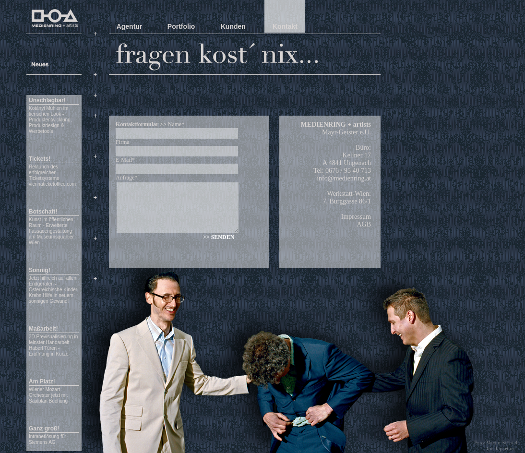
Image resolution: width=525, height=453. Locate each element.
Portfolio (181, 26)
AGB (364, 224)
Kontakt (285, 26)
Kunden (233, 26)
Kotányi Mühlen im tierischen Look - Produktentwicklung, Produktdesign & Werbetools (50, 120)
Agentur (130, 26)
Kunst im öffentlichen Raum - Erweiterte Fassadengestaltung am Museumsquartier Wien (51, 231)
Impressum (356, 216)
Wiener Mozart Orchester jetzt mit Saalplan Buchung (48, 395)
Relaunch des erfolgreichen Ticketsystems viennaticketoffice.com (52, 175)
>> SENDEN (218, 237)
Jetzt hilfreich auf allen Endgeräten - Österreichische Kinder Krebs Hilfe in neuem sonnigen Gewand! (53, 289)
